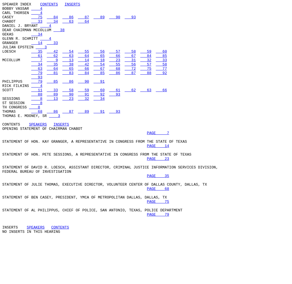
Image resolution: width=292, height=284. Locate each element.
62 (52, 66)
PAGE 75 (158, 241)
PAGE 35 (158, 210)
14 (36, 51)
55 (83, 61)
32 (145, 71)
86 (68, 20)
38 (58, 35)
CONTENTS (49, 4)
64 (83, 25)
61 (36, 66)
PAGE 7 (158, 159)
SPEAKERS (38, 149)
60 (161, 61)
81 (52, 87)
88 (145, 87)
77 (161, 82)
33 (36, 25)
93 (130, 20)
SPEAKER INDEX (16, 4)
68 (114, 82)
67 (130, 66)
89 (99, 20)
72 (130, 82)
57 (114, 61)
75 (36, 20)
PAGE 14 (158, 174)
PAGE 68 (158, 226)
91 (99, 97)
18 (99, 71)
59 (145, 61)
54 (68, 61)
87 (83, 20)
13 (68, 71)
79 (36, 87)
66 (114, 66)
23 (114, 71)
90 (114, 20)
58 (130, 61)
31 (130, 71)
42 (52, 61)
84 (52, 20)
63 (68, 25)
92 (161, 87)
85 (161, 66)
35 (36, 61)
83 (68, 87)
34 (52, 25)
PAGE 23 (158, 190)
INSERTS (72, 4)
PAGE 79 (158, 257)
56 (99, 61)
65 (99, 66)
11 (36, 107)
